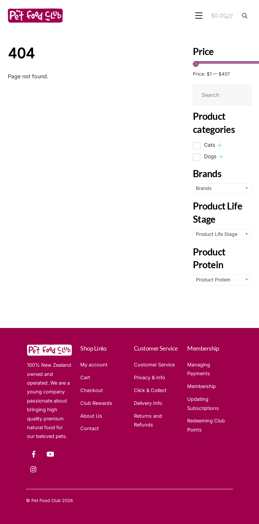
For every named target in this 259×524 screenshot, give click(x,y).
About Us (91, 416)
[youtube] (50, 453)
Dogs (210, 156)
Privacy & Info (149, 377)
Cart (85, 377)
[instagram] (33, 468)
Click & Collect (150, 390)
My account (94, 364)
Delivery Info (148, 403)
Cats (209, 145)
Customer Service (154, 364)
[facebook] (33, 453)
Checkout (91, 390)
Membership (201, 386)
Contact (89, 428)
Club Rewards (96, 403)
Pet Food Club (46, 500)
